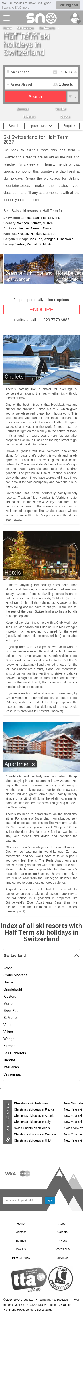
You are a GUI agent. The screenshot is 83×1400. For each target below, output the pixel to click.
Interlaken (11, 1067)
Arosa (8, 968)
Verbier (60, 108)
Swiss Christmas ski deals (32, 1128)
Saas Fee (39, 218)
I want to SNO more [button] (15, 7)
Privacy (62, 1240)
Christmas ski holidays (31, 1103)
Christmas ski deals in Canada (35, 1134)
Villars (8, 1032)
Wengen (23, 223)
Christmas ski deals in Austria (34, 1115)
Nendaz (36, 233)
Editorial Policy (20, 1257)
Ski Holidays (25, 28)
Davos (65, 116)
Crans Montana (15, 975)
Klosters (29, 116)
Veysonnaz (12, 1074)
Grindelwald (65, 239)
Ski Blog (20, 1240)
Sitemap (62, 1257)
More (46, 126)
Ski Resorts (47, 28)
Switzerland (12, 33)
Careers (62, 1232)
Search (14, 126)
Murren (48, 223)
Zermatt (22, 108)
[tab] (41, 955)
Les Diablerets (14, 1053)
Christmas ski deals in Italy (32, 1122)
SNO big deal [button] (68, 5)
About (62, 1223)
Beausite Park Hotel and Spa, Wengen (28, 276)
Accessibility (62, 1249)
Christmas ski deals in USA (32, 1140)
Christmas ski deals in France (34, 1109)
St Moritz (54, 218)
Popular (32, 126)
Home (7, 28)
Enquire (69, 126)
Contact (21, 1232)
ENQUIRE (41, 309)
